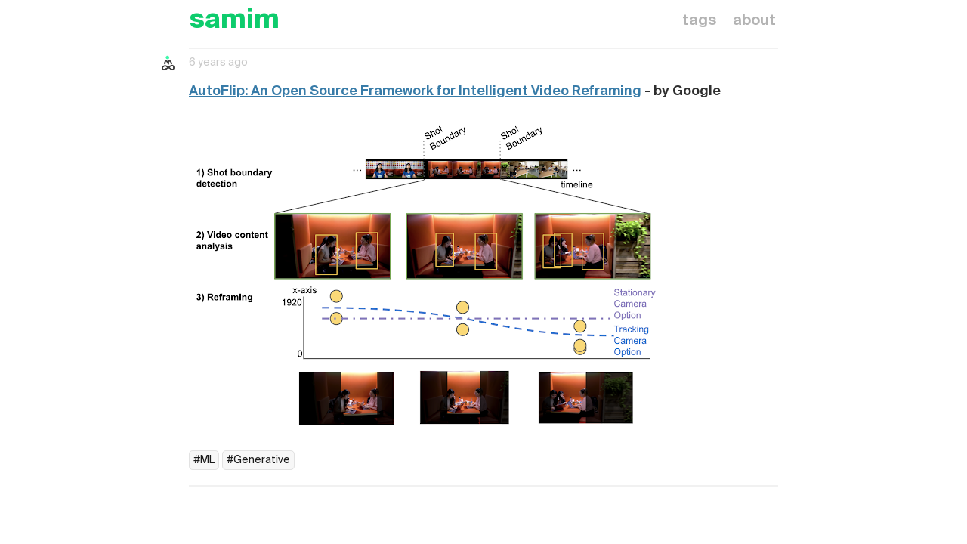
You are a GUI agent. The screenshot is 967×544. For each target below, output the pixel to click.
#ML (204, 460)
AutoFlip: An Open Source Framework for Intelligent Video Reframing (415, 91)
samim (234, 21)
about (754, 21)
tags (699, 21)
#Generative (258, 460)
